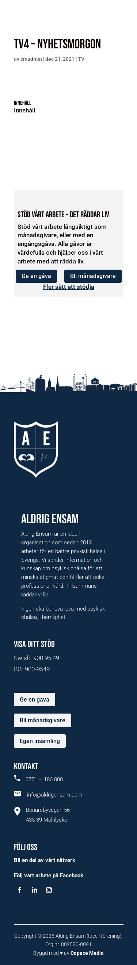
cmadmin (31, 59)
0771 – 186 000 (38, 779)
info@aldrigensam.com (48, 794)
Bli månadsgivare (93, 276)
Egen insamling (40, 741)
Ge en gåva (36, 276)
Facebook (71, 875)
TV (81, 59)
